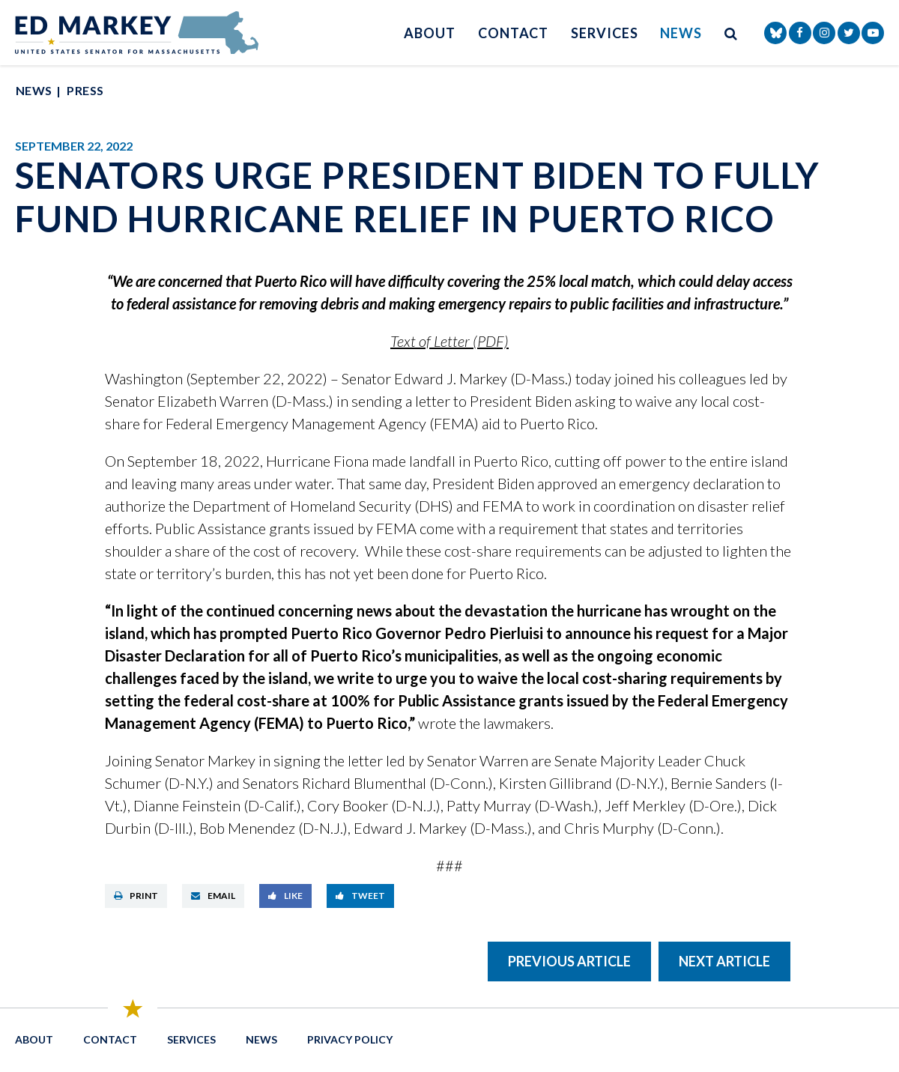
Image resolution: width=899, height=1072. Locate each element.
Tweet (360, 895)
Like (285, 895)
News (681, 33)
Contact (513, 33)
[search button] (731, 32)
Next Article (724, 961)
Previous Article (569, 961)
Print (136, 895)
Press (85, 90)
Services (604, 33)
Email (213, 895)
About (429, 33)
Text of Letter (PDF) (449, 341)
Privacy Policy (350, 1039)
